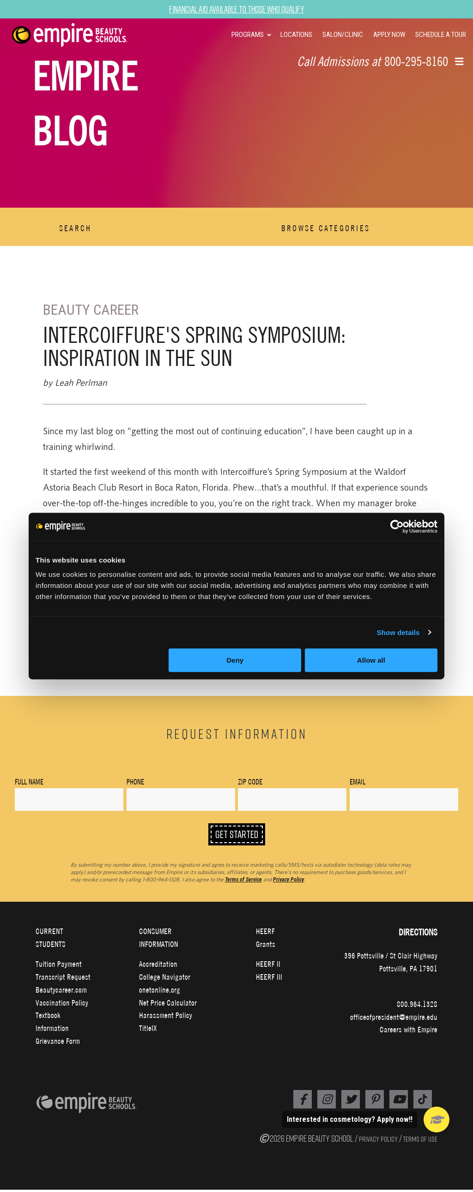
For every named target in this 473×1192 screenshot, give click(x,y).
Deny (235, 660)
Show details (398, 632)
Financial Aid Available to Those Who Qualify (236, 9)
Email (357, 781)
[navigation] (81, 35)
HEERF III (269, 979)
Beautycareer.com (61, 992)
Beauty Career (91, 309)
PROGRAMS (247, 34)
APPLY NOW (389, 34)
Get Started (236, 835)
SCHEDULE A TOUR (440, 34)
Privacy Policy (288, 882)
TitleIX (148, 1031)
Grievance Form (58, 1043)
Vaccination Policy (62, 1005)
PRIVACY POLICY (378, 1141)
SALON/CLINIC (342, 34)
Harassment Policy (165, 1018)
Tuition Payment (59, 966)
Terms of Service (243, 882)
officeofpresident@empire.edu (393, 1019)
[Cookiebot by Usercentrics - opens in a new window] (397, 526)
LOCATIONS (296, 34)
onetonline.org (159, 992)
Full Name (29, 781)
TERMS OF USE (420, 1141)
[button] (459, 62)
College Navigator (164, 979)
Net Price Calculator (168, 1005)
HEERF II (268, 966)
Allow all (371, 660)
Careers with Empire (408, 1032)
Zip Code (250, 781)
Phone (135, 781)
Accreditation (158, 966)
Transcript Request (63, 979)
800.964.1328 (417, 1006)
